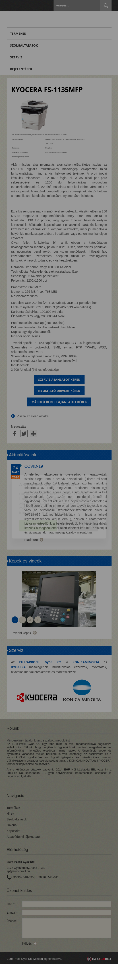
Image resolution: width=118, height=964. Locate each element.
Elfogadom (38, 500)
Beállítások (78, 500)
